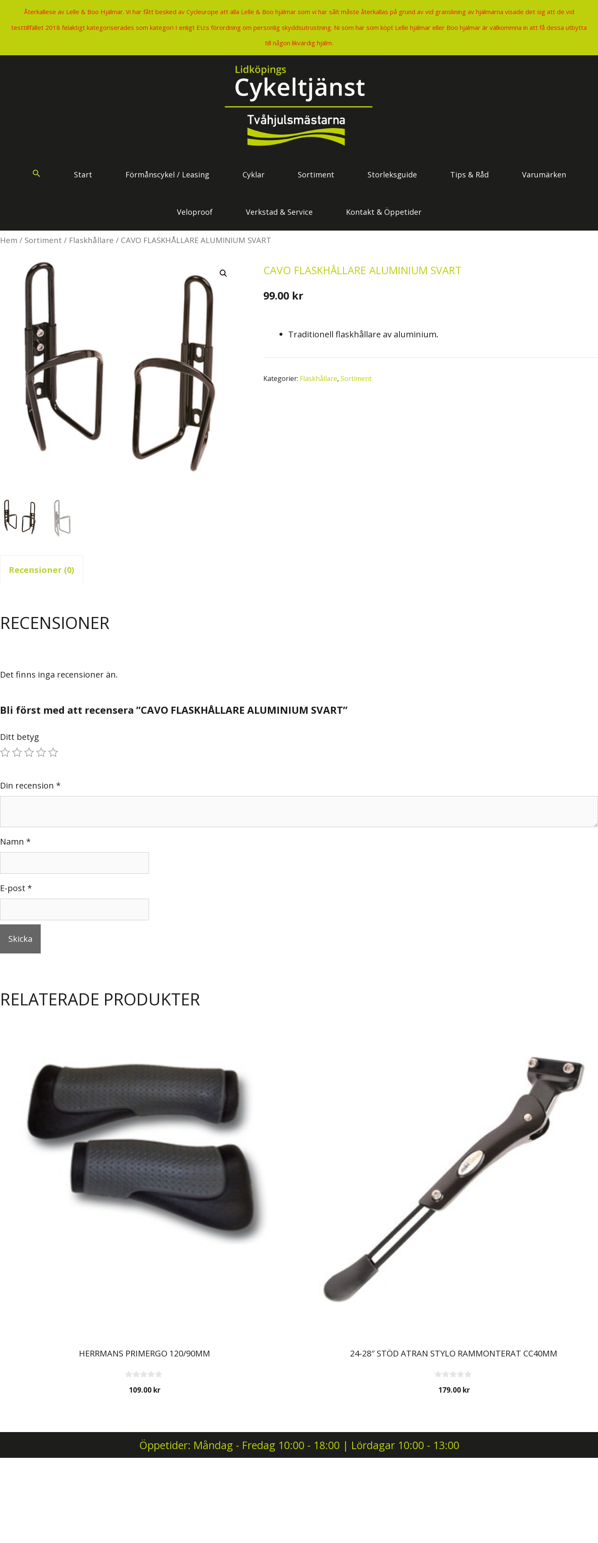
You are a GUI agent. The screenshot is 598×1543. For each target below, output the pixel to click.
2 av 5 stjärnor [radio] (17, 752)
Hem (8, 240)
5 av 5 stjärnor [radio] (53, 752)
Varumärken (544, 174)
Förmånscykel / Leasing (167, 174)
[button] (36, 174)
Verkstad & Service (279, 212)
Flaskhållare (91, 240)
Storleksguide (392, 174)
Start (83, 174)
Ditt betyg (19, 736)
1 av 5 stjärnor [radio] (5, 752)
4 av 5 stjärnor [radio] (41, 752)
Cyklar (254, 174)
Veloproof (195, 212)
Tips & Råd (469, 174)
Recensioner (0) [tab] (41, 569)
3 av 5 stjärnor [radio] (29, 752)
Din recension (30, 785)
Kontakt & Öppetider (384, 212)
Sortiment (316, 174)
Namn (15, 841)
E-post (16, 888)
